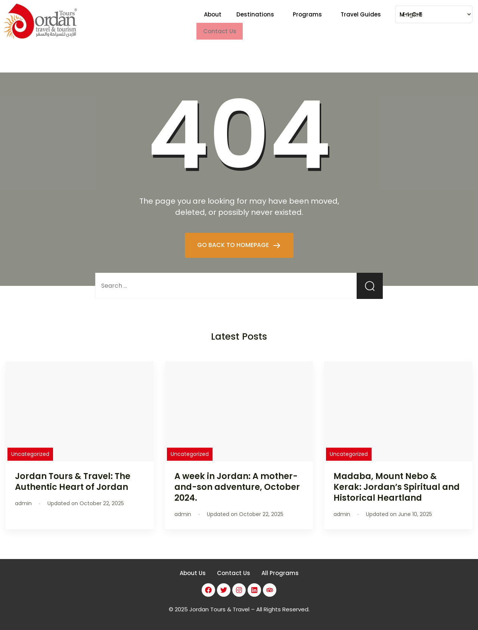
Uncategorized (30, 454)
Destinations (255, 23)
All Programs (280, 573)
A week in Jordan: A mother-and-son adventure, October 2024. (237, 487)
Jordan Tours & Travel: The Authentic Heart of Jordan (72, 481)
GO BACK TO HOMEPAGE (233, 245)
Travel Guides (361, 23)
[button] (257, 22)
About (212, 23)
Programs (307, 23)
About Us (193, 573)
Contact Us (233, 573)
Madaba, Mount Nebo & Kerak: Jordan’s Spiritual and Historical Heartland (396, 487)
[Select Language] (433, 14)
